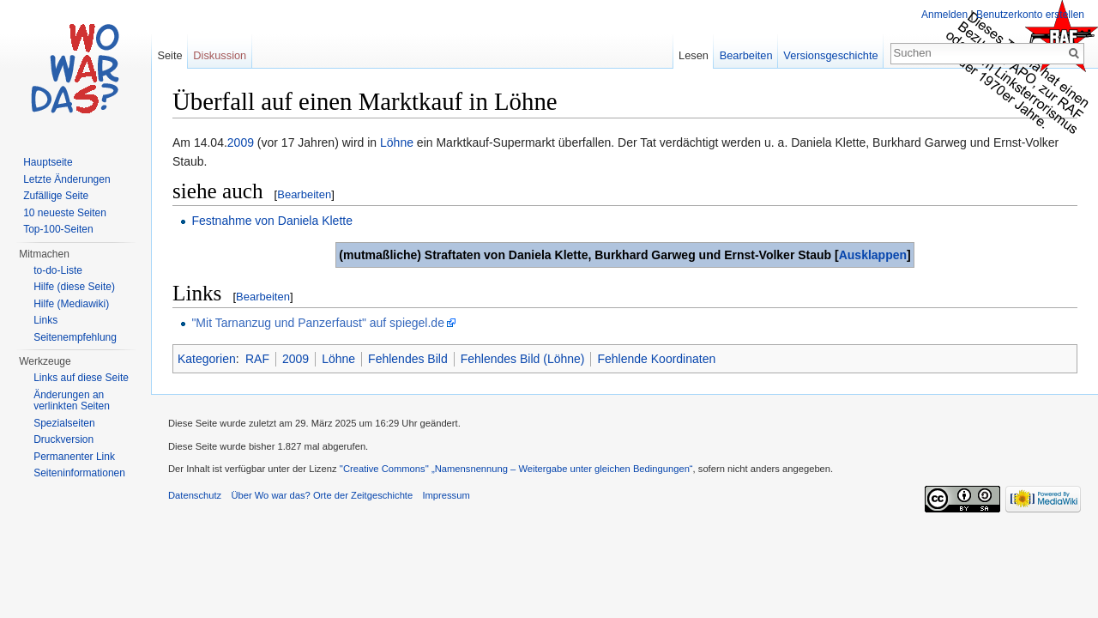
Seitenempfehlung (75, 337)
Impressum (445, 495)
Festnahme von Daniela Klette (272, 220)
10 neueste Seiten (64, 213)
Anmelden (944, 15)
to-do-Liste (57, 270)
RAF (257, 359)
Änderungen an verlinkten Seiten (71, 401)
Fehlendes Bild (408, 359)
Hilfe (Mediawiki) (71, 304)
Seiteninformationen (79, 473)
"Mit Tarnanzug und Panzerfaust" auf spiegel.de (317, 323)
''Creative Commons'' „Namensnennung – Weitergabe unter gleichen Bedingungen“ (516, 469)
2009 (240, 142)
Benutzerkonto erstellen (1030, 15)
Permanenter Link (74, 457)
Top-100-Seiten (58, 229)
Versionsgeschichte (830, 55)
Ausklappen (873, 255)
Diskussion (219, 55)
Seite (169, 55)
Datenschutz (194, 495)
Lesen (694, 55)
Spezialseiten (63, 423)
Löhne (396, 142)
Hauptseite (47, 162)
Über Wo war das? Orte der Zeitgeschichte (322, 495)
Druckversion (63, 439)
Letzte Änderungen (66, 179)
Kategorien (207, 359)
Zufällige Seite (55, 196)
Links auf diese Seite (81, 378)
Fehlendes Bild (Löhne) (523, 359)
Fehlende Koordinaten (656, 359)
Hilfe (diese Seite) (74, 287)
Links (45, 320)
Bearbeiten (304, 194)
